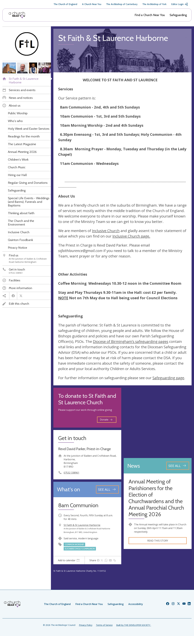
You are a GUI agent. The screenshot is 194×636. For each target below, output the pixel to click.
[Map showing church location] (158, 422)
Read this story (157, 540)
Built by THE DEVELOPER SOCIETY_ (133, 625)
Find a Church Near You (150, 15)
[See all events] (107, 489)
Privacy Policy (85, 625)
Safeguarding (178, 15)
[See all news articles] (177, 466)
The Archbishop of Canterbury (121, 4)
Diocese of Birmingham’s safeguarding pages (130, 341)
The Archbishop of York (154, 4)
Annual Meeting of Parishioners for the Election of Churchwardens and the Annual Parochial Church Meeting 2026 (156, 497)
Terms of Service (104, 625)
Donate (106, 419)
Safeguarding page (168, 377)
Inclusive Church (106, 230)
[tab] (68, 560)
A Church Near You (91, 4)
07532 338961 (71, 472)
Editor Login (179, 4)
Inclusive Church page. (131, 236)
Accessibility (135, 604)
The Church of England (65, 4)
